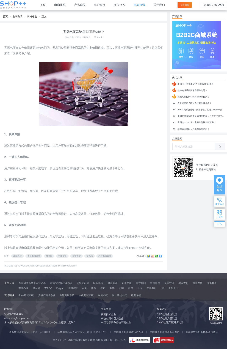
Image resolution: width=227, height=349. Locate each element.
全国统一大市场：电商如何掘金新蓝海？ (194, 122)
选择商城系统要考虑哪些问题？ (189, 90)
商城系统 (17, 256)
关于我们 (159, 5)
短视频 (89, 256)
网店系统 (103, 295)
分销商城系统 (67, 295)
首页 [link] (5, 16)
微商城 (49, 256)
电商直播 (62, 256)
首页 (43, 5)
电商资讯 (139, 5)
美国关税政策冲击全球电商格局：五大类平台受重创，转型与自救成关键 (198, 115)
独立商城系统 (104, 256)
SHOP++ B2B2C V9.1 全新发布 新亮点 (192, 83)
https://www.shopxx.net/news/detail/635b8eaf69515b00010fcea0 (45, 266)
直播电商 (10, 47)
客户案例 (99, 5)
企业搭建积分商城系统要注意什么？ (192, 103)
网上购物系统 (119, 295)
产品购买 (79, 5)
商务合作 (119, 5)
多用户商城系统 (46, 295)
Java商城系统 (26, 295)
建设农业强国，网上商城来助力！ (190, 128)
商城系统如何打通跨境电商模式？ (190, 96)
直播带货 (76, 256)
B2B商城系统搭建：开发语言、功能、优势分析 (197, 109)
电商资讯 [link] (17, 16)
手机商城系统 (33, 256)
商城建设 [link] (32, 16)
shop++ (134, 247)
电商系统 (60, 5)
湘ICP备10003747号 (115, 340)
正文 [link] (43, 16)
